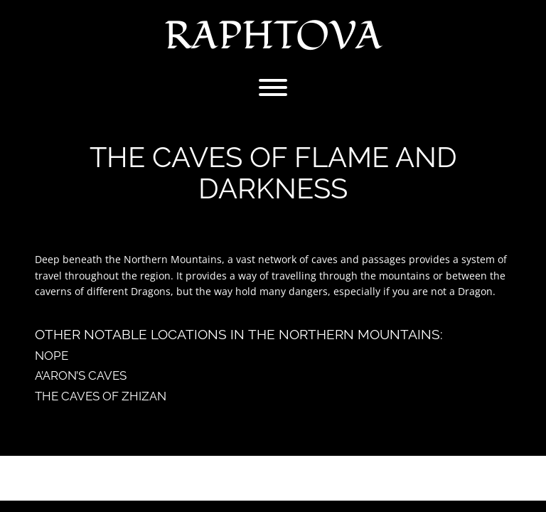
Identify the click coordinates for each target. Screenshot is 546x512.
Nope (51, 355)
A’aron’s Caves (81, 375)
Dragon (475, 291)
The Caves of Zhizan (100, 396)
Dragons (151, 291)
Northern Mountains (173, 259)
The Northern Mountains (344, 334)
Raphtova (273, 36)
